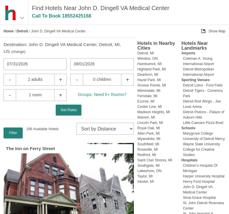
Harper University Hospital (203, 176)
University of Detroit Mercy (204, 139)
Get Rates (69, 110)
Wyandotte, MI (148, 139)
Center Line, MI (149, 107)
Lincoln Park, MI (150, 123)
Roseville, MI (147, 149)
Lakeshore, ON (149, 171)
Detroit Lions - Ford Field (202, 85)
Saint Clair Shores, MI (154, 160)
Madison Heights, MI (153, 112)
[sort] (105, 129)
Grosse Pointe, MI (151, 85)
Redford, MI (146, 155)
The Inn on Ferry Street (30, 148)
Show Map (216, 31)
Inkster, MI (145, 182)
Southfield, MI (148, 144)
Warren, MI (146, 117)
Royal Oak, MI (148, 128)
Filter (13, 133)
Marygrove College (198, 133)
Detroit (22, 31)
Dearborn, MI (147, 75)
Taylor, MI (145, 176)
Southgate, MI (148, 165)
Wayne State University (201, 144)
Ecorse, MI (145, 101)
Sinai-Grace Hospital (199, 198)
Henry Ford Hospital (199, 182)
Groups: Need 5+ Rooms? (102, 94)
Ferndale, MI (147, 96)
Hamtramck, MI (149, 64)
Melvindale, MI (148, 91)
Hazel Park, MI (149, 80)
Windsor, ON (147, 58)
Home (8, 31)
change (18, 52)
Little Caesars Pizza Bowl (203, 123)
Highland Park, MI (151, 69)
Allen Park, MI (148, 133)
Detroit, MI (145, 53)
